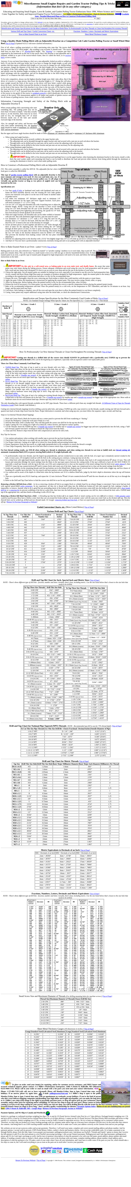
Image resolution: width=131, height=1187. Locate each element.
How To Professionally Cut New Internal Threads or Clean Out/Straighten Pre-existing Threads (60, 357)
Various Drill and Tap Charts (21, 31)
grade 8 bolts (17, 190)
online (7, 385)
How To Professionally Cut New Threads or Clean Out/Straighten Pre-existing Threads (96, 28)
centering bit (14, 495)
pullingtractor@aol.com (59, 1117)
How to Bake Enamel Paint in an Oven (33, 34)
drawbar (28, 51)
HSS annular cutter (123, 501)
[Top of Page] (52, 247)
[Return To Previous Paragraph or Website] (21, 507)
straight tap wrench (85, 403)
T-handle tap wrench (28, 381)
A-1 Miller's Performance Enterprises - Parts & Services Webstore (88, 14)
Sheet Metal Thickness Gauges (96, 34)
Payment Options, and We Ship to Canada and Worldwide (23, 1136)
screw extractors (26, 491)
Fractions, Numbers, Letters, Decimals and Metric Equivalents (95, 31)
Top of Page (10, 43)
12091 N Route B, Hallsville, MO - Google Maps (23, 1132)
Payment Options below (86, 1130)
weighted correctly (39, 93)
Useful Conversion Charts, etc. (44, 31)
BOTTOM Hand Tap (12, 401)
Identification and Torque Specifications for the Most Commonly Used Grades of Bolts (33, 28)
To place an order (19, 1108)
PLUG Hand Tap (11, 387)
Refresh (40, 22)
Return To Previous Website (26, 1184)
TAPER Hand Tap (12, 373)
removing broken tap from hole (66, 505)
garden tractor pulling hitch (22, 175)
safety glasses (120, 469)
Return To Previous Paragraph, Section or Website (62, 1132)
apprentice (90, 24)
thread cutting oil (123, 455)
